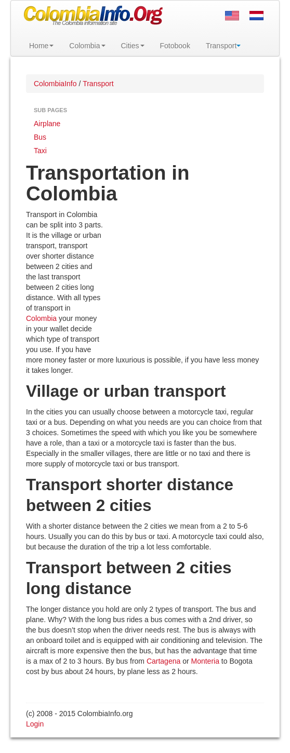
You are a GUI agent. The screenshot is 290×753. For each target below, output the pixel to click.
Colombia (87, 46)
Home (41, 46)
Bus (40, 137)
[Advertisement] (183, 277)
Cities (132, 46)
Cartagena (163, 661)
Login (35, 724)
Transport (223, 46)
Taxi (40, 150)
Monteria (205, 661)
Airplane (47, 123)
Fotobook (175, 46)
